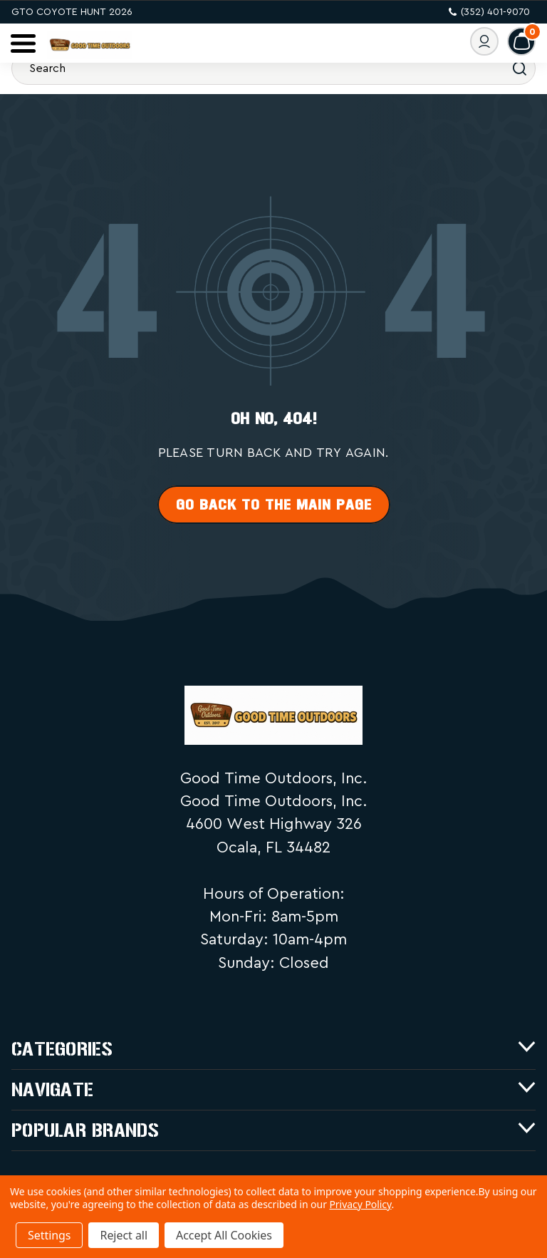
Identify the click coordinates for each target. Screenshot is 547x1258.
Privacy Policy (360, 1204)
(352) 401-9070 (489, 12)
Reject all (123, 1235)
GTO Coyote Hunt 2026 (71, 12)
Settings (49, 1235)
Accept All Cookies (224, 1235)
